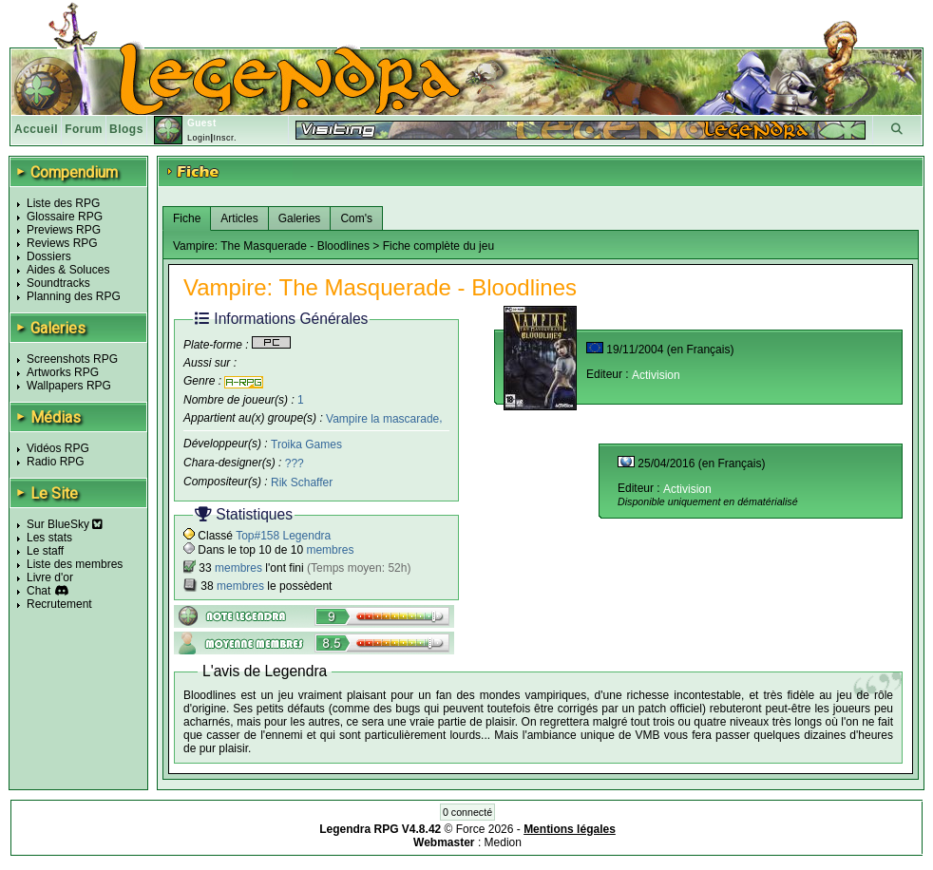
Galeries (299, 218)
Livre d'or (50, 577)
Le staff (45, 551)
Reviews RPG (62, 243)
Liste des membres (75, 564)
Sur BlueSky (65, 524)
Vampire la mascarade (382, 418)
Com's (356, 218)
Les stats (49, 537)
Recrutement (59, 604)
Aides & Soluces (68, 269)
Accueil (36, 129)
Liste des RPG (63, 203)
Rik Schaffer (302, 482)
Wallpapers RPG (69, 385)
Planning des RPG (74, 296)
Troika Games (306, 444)
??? (294, 463)
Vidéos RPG (58, 448)
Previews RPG (64, 229)
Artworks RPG (63, 372)
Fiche (186, 218)
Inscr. (225, 137)
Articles (238, 218)
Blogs (126, 129)
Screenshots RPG (72, 359)
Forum (84, 129)
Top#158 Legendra (283, 535)
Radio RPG (56, 461)
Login (199, 137)
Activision (656, 375)
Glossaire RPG (65, 216)
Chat (38, 590)
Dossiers (49, 256)
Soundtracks (58, 283)
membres (329, 550)
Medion (503, 842)
